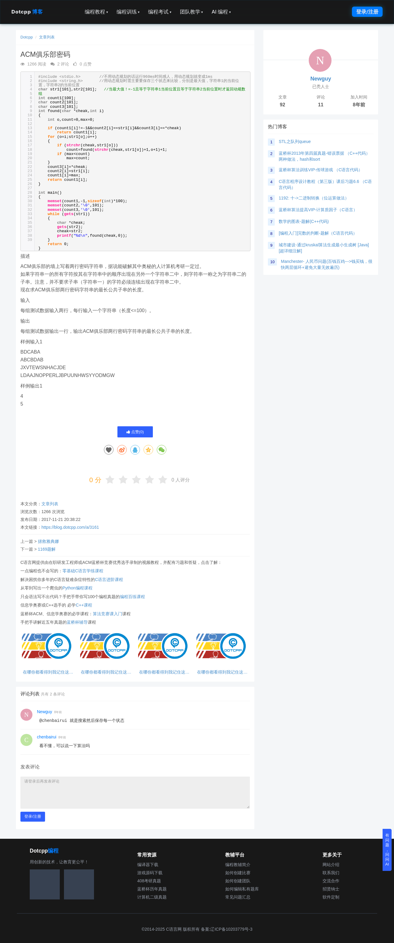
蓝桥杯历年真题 (152, 889)
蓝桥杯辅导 (77, 622)
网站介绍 (331, 864)
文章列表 (47, 37)
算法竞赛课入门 (107, 613)
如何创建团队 (237, 880)
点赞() (135, 432)
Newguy (44, 711)
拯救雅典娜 (48, 541)
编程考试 (159, 12)
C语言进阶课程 (109, 579)
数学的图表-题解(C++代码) (304, 221)
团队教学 (191, 12)
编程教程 (96, 12)
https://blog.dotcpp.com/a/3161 (70, 527)
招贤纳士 (331, 889)
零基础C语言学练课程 (82, 570)
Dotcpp (27, 12)
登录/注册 (367, 12)
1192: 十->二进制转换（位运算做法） (314, 198)
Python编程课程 (77, 588)
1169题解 (47, 549)
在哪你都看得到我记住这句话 (48, 672)
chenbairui (46, 737)
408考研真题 (149, 880)
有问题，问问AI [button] (387, 849)
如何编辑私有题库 (242, 889)
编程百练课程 (132, 596)
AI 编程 (221, 12)
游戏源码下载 (149, 872)
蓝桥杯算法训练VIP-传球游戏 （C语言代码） (320, 169)
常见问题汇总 (237, 897)
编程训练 (128, 12)
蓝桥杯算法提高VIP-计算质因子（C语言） (318, 209)
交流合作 (331, 880)
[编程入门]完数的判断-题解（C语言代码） (318, 233)
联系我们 (331, 872)
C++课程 (84, 605)
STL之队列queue (295, 141)
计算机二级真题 (152, 897)
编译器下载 (147, 864)
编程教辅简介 (237, 864)
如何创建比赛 (237, 872)
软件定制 (331, 897)
